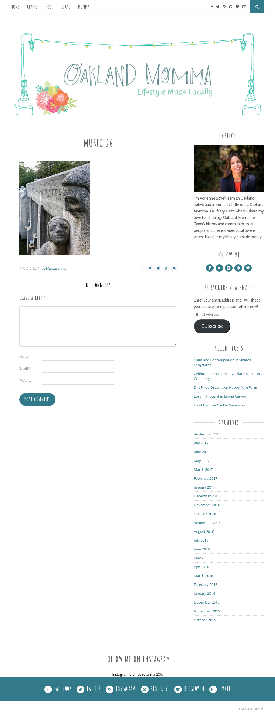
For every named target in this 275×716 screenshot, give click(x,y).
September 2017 (207, 434)
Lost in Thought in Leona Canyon (220, 396)
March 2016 (203, 575)
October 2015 (205, 620)
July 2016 (201, 540)
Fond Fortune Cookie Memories (219, 405)
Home (15, 7)
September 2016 (207, 522)
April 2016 (202, 566)
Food (50, 7)
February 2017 (205, 478)
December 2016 (207, 496)
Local (65, 7)
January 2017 (204, 487)
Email (24, 368)
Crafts (32, 7)
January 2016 (204, 593)
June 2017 (202, 451)
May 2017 (202, 460)
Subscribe (212, 326)
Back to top (251, 709)
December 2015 (207, 602)
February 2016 (205, 584)
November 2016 (207, 504)
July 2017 (201, 442)
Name (25, 356)
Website (25, 380)
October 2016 (205, 513)
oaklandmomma (54, 269)
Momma (83, 7)
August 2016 (204, 531)
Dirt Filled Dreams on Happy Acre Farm (225, 387)
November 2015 (207, 611)
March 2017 (203, 469)
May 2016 (202, 558)
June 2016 (202, 549)
